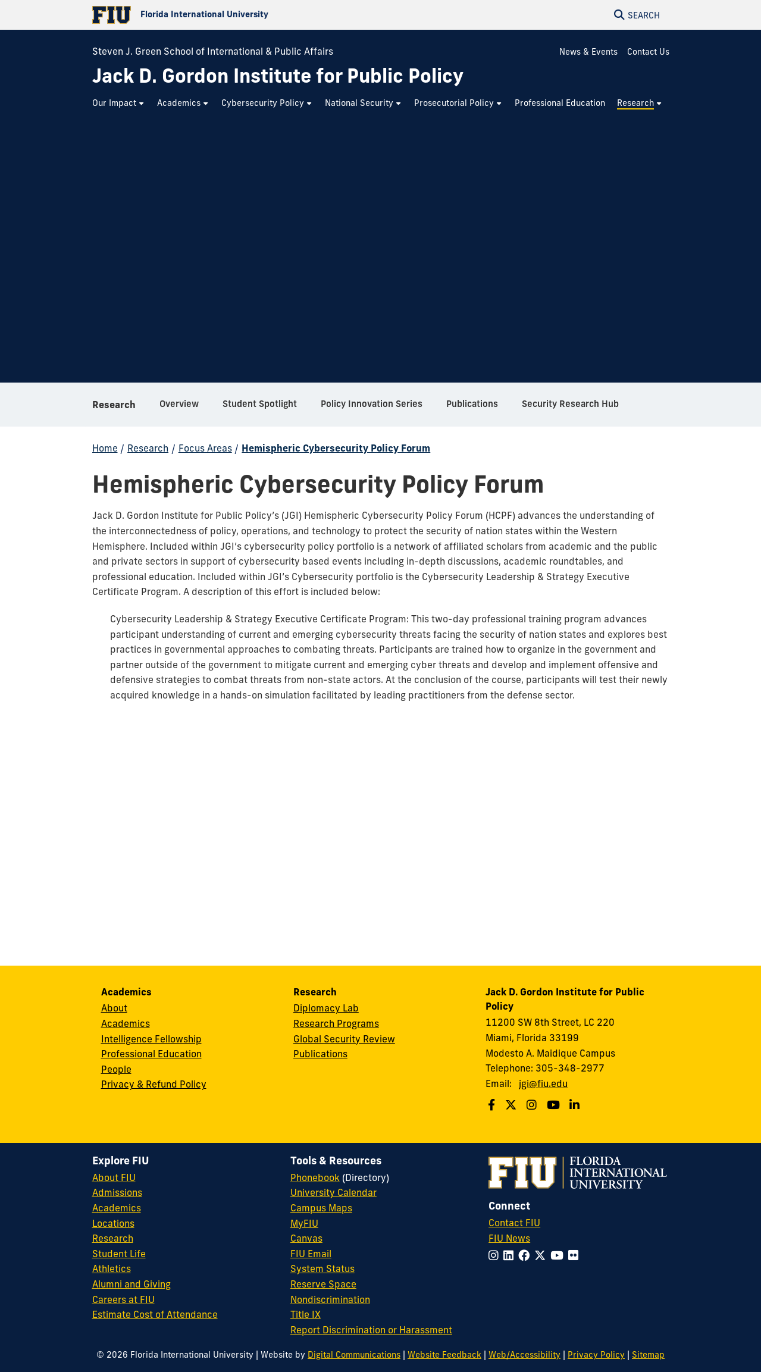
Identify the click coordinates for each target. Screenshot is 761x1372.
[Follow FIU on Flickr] (575, 1255)
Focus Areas (205, 448)
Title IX (305, 1314)
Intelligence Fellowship (151, 1039)
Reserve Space (323, 1284)
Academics (125, 1023)
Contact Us (648, 51)
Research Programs (336, 1023)
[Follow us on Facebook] (493, 1104)
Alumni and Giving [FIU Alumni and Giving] (131, 1284)
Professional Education (151, 1054)
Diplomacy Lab (326, 1008)
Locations (113, 1223)
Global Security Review (344, 1039)
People (116, 1069)
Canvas (306, 1238)
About (114, 1008)
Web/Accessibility (524, 1354)
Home (105, 448)
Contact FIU (514, 1223)
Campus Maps (321, 1208)
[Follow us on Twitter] (512, 1104)
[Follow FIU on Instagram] (495, 1255)
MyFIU (304, 1223)
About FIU (114, 1177)
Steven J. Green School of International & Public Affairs (212, 51)
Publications (320, 1054)
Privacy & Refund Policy (153, 1084)
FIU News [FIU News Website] (509, 1238)
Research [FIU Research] (112, 1238)
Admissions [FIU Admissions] (117, 1192)
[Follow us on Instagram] (533, 1104)
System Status (322, 1268)
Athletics (111, 1268)
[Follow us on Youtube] (554, 1104)
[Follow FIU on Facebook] (526, 1255)
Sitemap (648, 1354)
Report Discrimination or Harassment (371, 1330)
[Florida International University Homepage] (236, 14)
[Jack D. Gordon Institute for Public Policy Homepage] (278, 75)
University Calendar (333, 1192)
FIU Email (310, 1254)
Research (114, 405)
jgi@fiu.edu (543, 1083)
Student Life (119, 1254)
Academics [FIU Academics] (116, 1208)
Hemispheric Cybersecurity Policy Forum (336, 448)
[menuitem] (118, 103)
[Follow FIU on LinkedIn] (510, 1255)
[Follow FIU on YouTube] (559, 1255)
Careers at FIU (123, 1299)
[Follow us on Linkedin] (576, 1104)
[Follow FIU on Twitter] (542, 1255)
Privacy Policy (596, 1354)
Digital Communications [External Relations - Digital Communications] (354, 1354)
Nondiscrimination (330, 1299)
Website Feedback (444, 1354)
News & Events (588, 51)
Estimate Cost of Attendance (155, 1314)
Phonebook (315, 1177)
